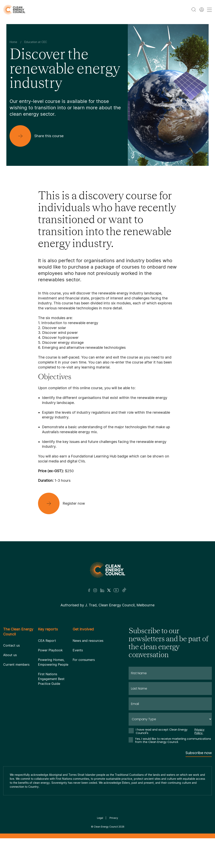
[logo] (14, 10)
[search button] (194, 9)
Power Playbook (50, 650)
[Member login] (201, 9)
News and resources (88, 641)
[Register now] (64, 503)
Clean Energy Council (106, 826)
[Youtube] (116, 590)
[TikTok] (124, 590)
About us (10, 655)
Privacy (113, 817)
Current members (16, 664)
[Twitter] (108, 590)
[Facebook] (89, 590)
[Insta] (95, 590)
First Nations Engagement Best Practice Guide (51, 679)
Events (78, 650)
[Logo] (107, 570)
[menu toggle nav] (209, 10)
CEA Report (47, 641)
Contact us (11, 645)
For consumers (84, 660)
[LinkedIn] (102, 590)
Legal (100, 817)
